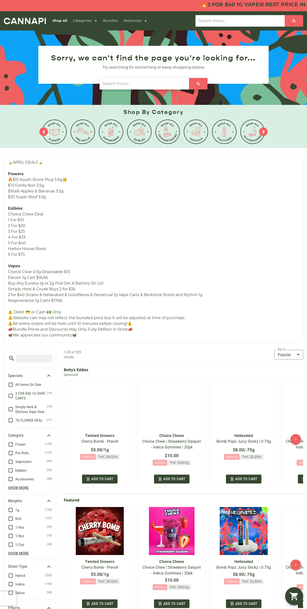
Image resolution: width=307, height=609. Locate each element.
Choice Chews (171, 431)
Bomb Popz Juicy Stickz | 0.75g (244, 437)
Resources (135, 21)
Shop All (60, 20)
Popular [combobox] (284, 354)
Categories (85, 21)
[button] (11, 358)
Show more (18, 488)
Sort (281, 349)
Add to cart (100, 473)
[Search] (294, 21)
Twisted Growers (100, 431)
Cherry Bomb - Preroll (99, 437)
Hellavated (243, 431)
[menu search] (34, 358)
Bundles (110, 20)
